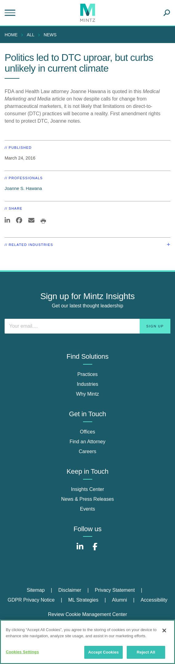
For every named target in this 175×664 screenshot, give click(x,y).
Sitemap (36, 590)
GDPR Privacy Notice (31, 600)
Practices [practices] (88, 374)
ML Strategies (83, 600)
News (50, 34)
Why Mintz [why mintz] (87, 394)
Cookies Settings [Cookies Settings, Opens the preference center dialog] (22, 652)
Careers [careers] (87, 451)
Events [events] (87, 509)
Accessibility (154, 600)
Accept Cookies (103, 652)
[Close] (164, 630)
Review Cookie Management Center (87, 614)
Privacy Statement (115, 590)
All (30, 34)
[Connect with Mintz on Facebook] (95, 550)
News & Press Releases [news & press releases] (87, 499)
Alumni (119, 600)
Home (11, 34)
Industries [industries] (87, 384)
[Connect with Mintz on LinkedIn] (80, 550)
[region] (87, 642)
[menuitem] (13, 34)
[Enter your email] (87, 326)
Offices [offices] (87, 431)
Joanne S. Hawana (23, 188)
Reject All (146, 652)
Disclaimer (70, 590)
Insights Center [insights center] (87, 489)
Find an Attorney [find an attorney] (87, 441)
